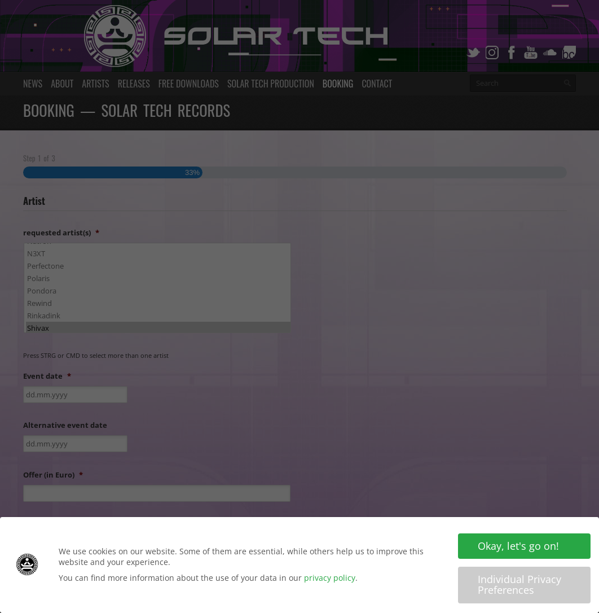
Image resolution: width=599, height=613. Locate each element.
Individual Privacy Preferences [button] (519, 584)
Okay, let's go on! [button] (518, 546)
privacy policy (329, 577)
